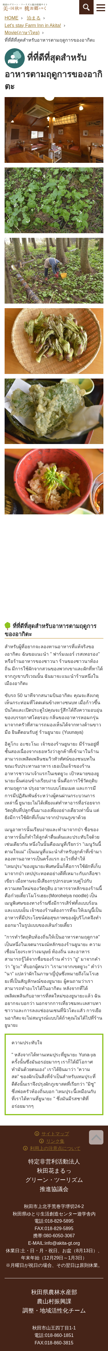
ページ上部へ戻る (96, 1137)
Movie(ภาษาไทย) (22, 32)
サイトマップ (55, 1133)
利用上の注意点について (55, 1148)
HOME (11, 18)
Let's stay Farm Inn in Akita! (33, 25)
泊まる (34, 18)
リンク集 (55, 1141)
